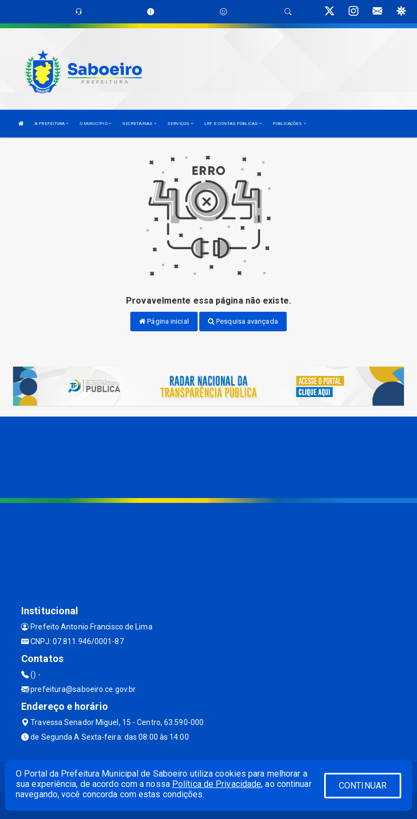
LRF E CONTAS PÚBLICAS (233, 123)
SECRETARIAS (139, 123)
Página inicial (164, 321)
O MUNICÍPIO (95, 123)
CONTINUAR (363, 785)
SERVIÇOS (180, 123)
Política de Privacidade (216, 784)
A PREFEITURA (51, 123)
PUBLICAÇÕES (289, 123)
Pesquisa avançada (243, 321)
